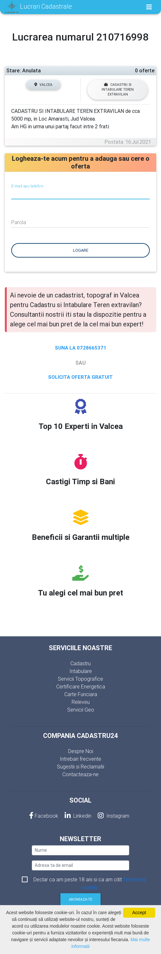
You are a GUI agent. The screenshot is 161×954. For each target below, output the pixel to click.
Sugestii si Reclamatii (80, 766)
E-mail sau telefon (27, 185)
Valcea (43, 85)
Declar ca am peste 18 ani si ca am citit (89, 880)
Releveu (81, 702)
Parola (18, 222)
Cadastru (80, 663)
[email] (81, 865)
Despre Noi (80, 751)
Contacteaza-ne (80, 774)
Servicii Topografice (80, 679)
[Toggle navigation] (149, 7)
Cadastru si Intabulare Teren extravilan (118, 90)
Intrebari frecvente (80, 759)
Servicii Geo (80, 709)
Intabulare (80, 671)
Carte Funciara (80, 694)
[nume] (81, 850)
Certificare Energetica (80, 686)
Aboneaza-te (80, 899)
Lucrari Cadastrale (38, 7)
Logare (80, 250)
